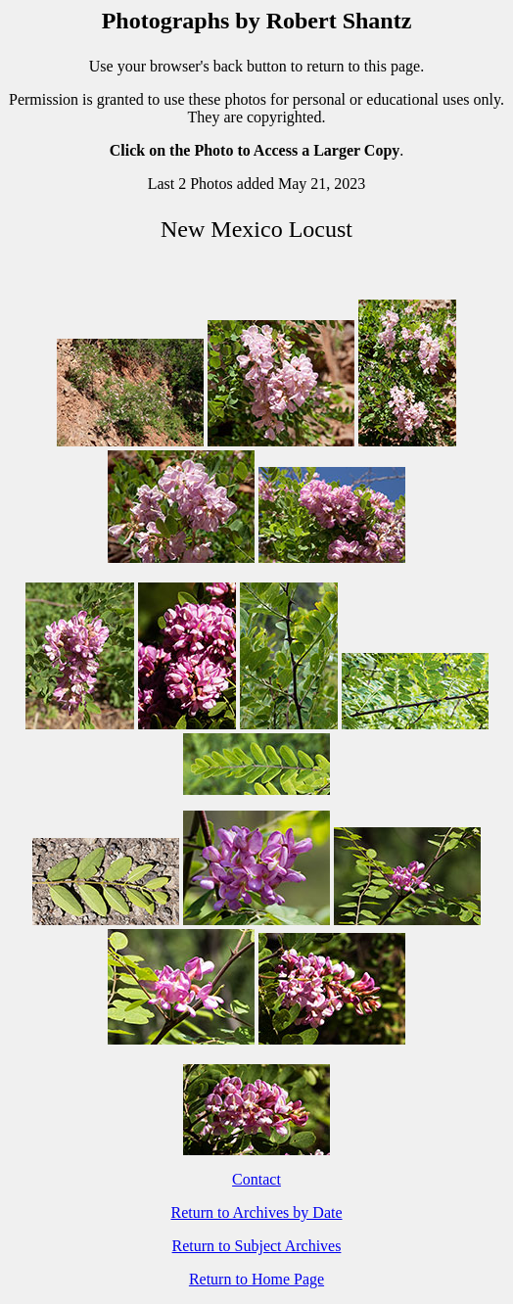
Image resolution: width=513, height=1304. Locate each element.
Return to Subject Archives (257, 1245)
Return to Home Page (256, 1279)
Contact (256, 1179)
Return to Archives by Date (256, 1212)
